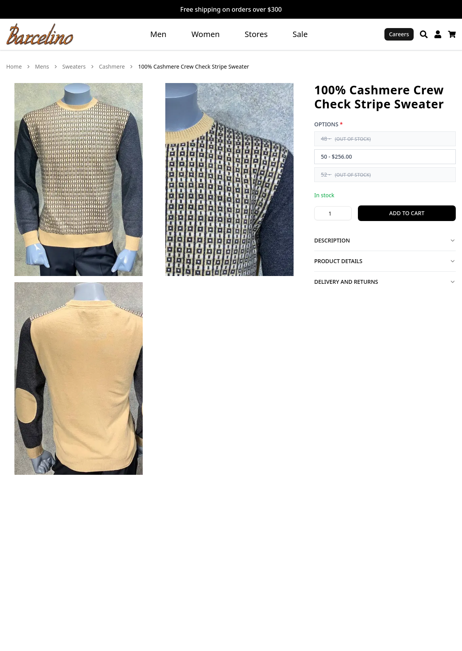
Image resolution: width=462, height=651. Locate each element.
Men (158, 34)
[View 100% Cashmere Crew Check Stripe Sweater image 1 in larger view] (78, 179)
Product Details (385, 261)
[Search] (424, 34)
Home (14, 66)
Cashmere (112, 66)
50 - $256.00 (336, 156)
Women (205, 34)
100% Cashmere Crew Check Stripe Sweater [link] (193, 66)
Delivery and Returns (385, 281)
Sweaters (74, 66)
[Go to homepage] (40, 34)
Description (385, 240)
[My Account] (438, 34)
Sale (300, 34)
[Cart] (452, 34)
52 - (346, 174)
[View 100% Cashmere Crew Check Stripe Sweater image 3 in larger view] (78, 378)
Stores (256, 34)
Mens (42, 66)
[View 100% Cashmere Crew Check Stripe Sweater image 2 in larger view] (229, 179)
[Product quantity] (333, 213)
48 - (346, 138)
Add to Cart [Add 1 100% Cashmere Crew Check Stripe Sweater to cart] (406, 213)
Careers (399, 34)
